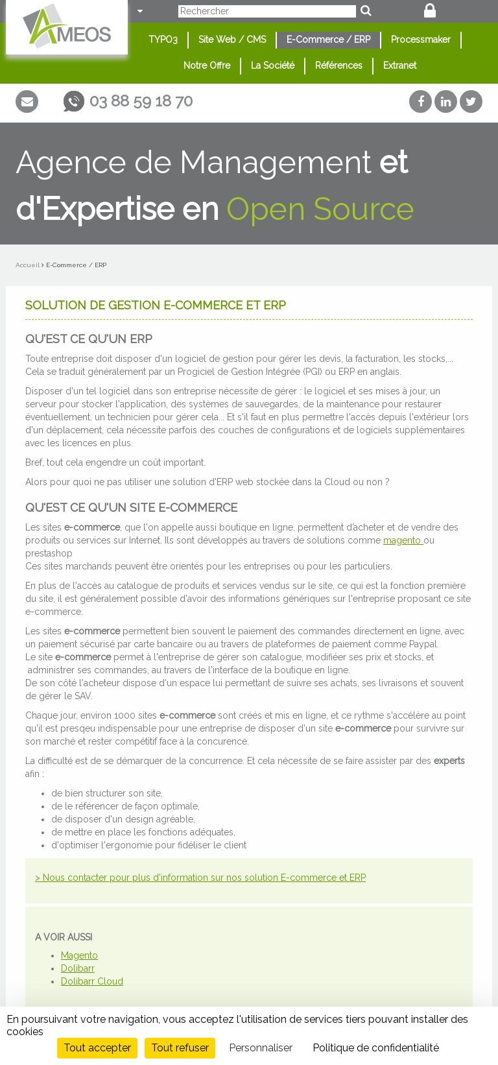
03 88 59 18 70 (141, 100)
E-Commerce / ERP (328, 39)
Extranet (399, 65)
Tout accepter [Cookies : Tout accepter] (97, 1048)
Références (338, 65)
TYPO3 (163, 39)
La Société (272, 65)
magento (403, 540)
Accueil (28, 265)
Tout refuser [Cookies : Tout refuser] (180, 1048)
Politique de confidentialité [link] (376, 1048)
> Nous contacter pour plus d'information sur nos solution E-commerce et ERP (200, 877)
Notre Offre (207, 65)
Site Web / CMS (232, 39)
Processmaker (421, 39)
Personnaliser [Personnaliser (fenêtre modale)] (260, 1048)
